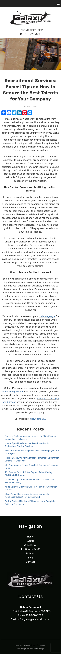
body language (47, 316)
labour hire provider (12, 391)
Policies (30, 553)
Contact (30, 561)
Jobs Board (30, 545)
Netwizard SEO (38, 418)
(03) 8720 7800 (30, 34)
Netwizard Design (37, 649)
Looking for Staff (30, 549)
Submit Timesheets (30, 30)
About (30, 540)
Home (30, 536)
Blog (30, 557)
